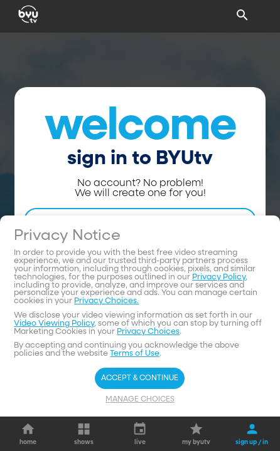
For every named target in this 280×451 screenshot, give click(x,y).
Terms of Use (134, 354)
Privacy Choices (148, 332)
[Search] (242, 15)
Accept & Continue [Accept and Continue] (139, 378)
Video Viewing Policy (54, 323)
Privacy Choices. (106, 301)
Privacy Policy (218, 277)
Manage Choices (140, 399)
